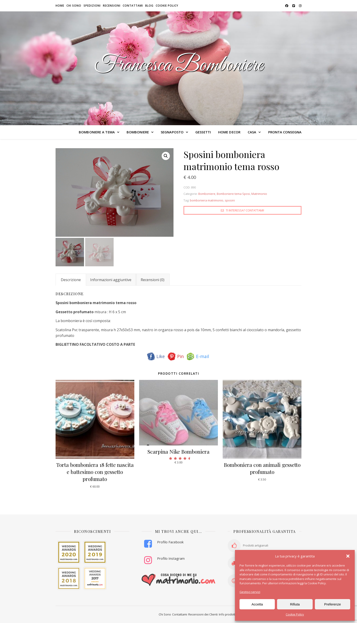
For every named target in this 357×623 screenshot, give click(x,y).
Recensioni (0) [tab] (152, 279)
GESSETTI (203, 132)
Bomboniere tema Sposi (233, 194)
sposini (230, 200)
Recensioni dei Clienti (203, 615)
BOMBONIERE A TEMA (97, 132)
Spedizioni (92, 6)
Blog (149, 6)
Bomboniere (206, 194)
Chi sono (73, 6)
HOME (60, 6)
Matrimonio (259, 194)
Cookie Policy (295, 614)
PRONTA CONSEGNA (285, 132)
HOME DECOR (229, 132)
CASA (252, 132)
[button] (348, 556)
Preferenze (332, 604)
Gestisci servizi (250, 592)
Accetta (257, 604)
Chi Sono (165, 615)
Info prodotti (227, 615)
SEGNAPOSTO (172, 132)
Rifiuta (295, 604)
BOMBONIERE (138, 132)
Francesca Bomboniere (178, 65)
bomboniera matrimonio (206, 200)
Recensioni (111, 6)
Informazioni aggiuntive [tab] (110, 279)
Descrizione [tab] (71, 279)
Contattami (133, 6)
